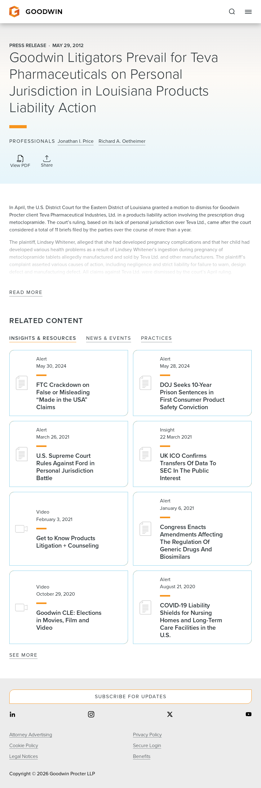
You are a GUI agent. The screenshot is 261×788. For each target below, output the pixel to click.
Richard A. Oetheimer (122, 141)
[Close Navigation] (248, 11)
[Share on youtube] (249, 715)
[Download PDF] (20, 162)
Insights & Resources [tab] (42, 338)
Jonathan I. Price (76, 141)
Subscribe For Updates (130, 696)
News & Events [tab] (108, 338)
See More (23, 655)
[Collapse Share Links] (47, 161)
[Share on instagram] (91, 715)
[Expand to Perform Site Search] (231, 11)
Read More (25, 292)
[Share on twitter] (170, 715)
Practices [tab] (156, 338)
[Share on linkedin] (12, 715)
